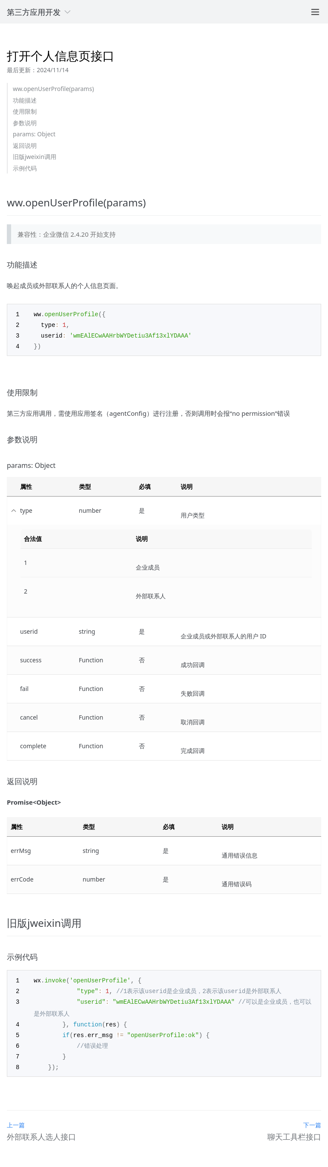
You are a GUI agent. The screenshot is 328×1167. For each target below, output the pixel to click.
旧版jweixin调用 (34, 157)
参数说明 (25, 123)
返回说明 (25, 145)
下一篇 (312, 1120)
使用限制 (25, 111)
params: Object (34, 134)
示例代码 (25, 168)
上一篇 (16, 1120)
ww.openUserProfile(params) (53, 89)
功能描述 (25, 100)
